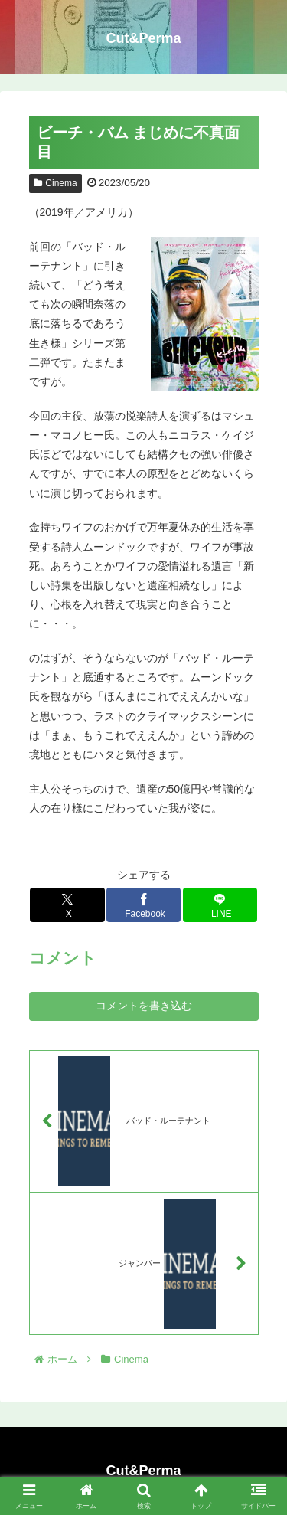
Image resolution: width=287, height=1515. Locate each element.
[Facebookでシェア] (143, 905)
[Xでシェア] (67, 905)
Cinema (55, 183)
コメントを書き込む (144, 1006)
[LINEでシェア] (220, 905)
